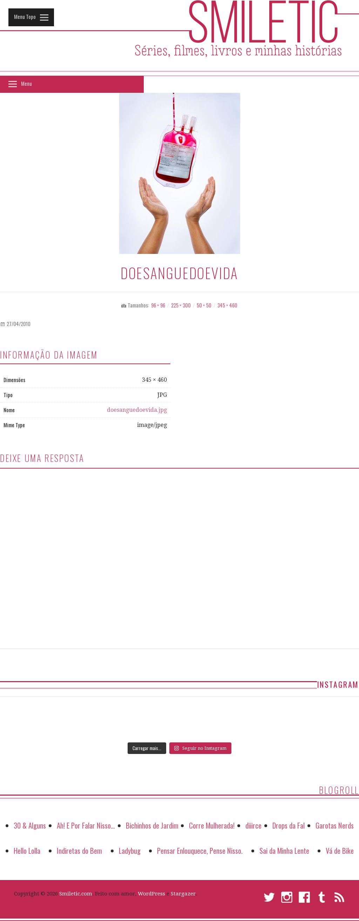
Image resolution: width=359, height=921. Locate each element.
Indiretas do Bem (79, 850)
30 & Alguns (30, 825)
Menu (26, 83)
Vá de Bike (340, 850)
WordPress (151, 894)
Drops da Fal (288, 825)
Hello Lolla (27, 850)
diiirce (253, 825)
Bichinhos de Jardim (152, 825)
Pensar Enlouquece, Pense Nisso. (200, 850)
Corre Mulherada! (212, 825)
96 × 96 (158, 305)
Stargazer (183, 894)
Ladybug (130, 850)
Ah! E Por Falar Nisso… (86, 825)
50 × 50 (204, 305)
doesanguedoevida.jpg (137, 410)
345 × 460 (227, 305)
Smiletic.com (75, 894)
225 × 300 (181, 305)
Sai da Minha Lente (284, 850)
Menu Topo (25, 16)
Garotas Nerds (335, 825)
